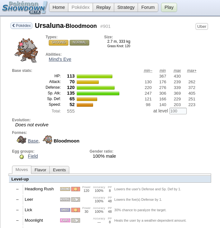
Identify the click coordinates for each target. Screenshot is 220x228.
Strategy (126, 7)
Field (33, 156)
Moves (22, 169)
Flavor (40, 170)
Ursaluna (66, 25)
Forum (147, 7)
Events (59, 170)
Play (169, 7)
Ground (59, 42)
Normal (79, 42)
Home (57, 7)
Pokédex (81, 7)
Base (26, 140)
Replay (103, 7)
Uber (201, 26)
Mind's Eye (60, 59)
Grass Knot (115, 46)
